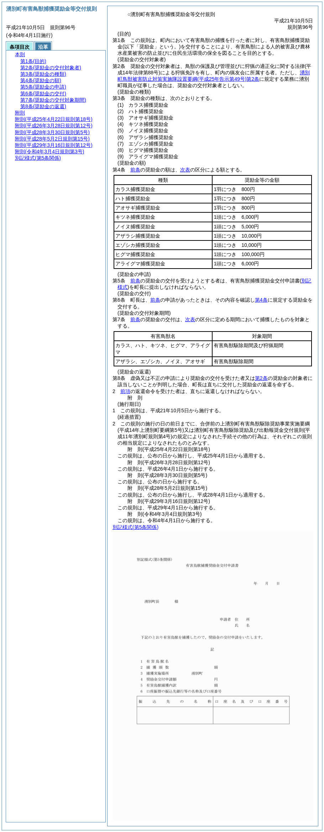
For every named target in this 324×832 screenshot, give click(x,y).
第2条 (261, 378)
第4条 (261, 300)
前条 (135, 170)
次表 (185, 170)
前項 (125, 391)
